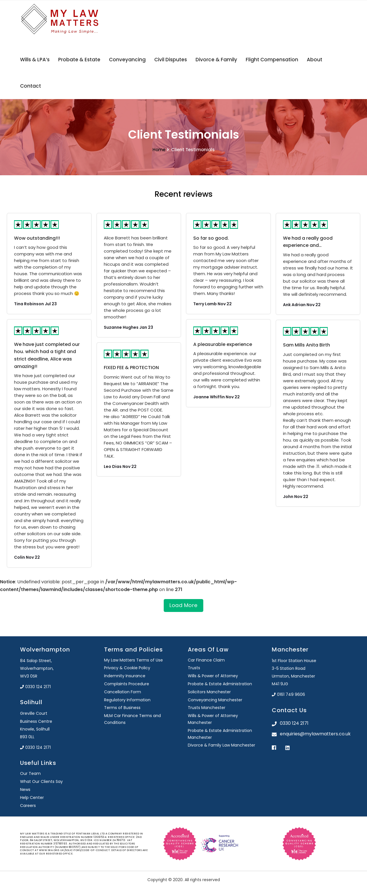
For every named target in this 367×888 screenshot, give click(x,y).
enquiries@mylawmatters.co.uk (313, 734)
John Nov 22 (295, 496)
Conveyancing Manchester (215, 700)
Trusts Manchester (206, 707)
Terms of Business (122, 707)
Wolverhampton (45, 649)
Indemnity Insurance (124, 676)
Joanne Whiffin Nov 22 (216, 396)
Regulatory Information (127, 700)
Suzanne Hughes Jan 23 (128, 327)
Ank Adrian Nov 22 (302, 304)
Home (159, 150)
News (25, 789)
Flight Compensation (272, 59)
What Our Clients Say (41, 781)
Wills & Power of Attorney (213, 676)
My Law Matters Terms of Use (133, 660)
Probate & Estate (79, 59)
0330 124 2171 (35, 687)
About (314, 59)
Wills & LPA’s (35, 59)
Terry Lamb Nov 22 (212, 303)
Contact (30, 85)
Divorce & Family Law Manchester (221, 745)
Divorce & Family (216, 59)
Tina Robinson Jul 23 (35, 303)
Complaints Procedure (126, 684)
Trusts (194, 668)
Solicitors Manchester (209, 692)
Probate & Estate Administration (220, 684)
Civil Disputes (170, 59)
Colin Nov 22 (27, 557)
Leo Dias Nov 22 (120, 466)
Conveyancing (127, 59)
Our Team (30, 773)
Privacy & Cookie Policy (127, 668)
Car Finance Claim (206, 660)
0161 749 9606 (288, 694)
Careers (28, 805)
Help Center (32, 797)
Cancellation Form (122, 692)
